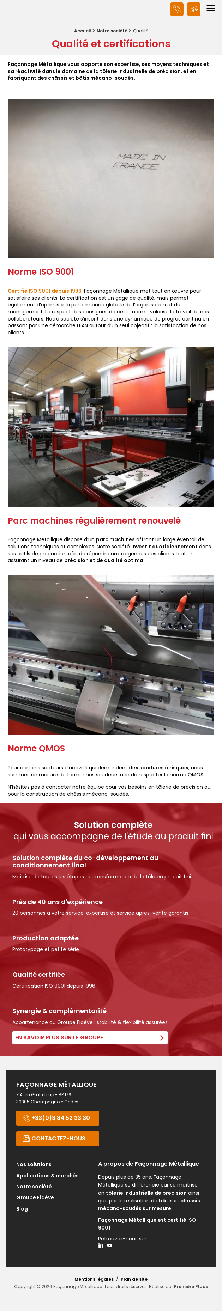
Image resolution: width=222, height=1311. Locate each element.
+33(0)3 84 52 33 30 (56, 1118)
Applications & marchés (47, 1176)
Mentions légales (94, 1279)
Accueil (82, 31)
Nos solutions (34, 1165)
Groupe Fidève (35, 1198)
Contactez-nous (53, 1138)
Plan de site (134, 1279)
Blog (22, 1209)
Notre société (112, 31)
